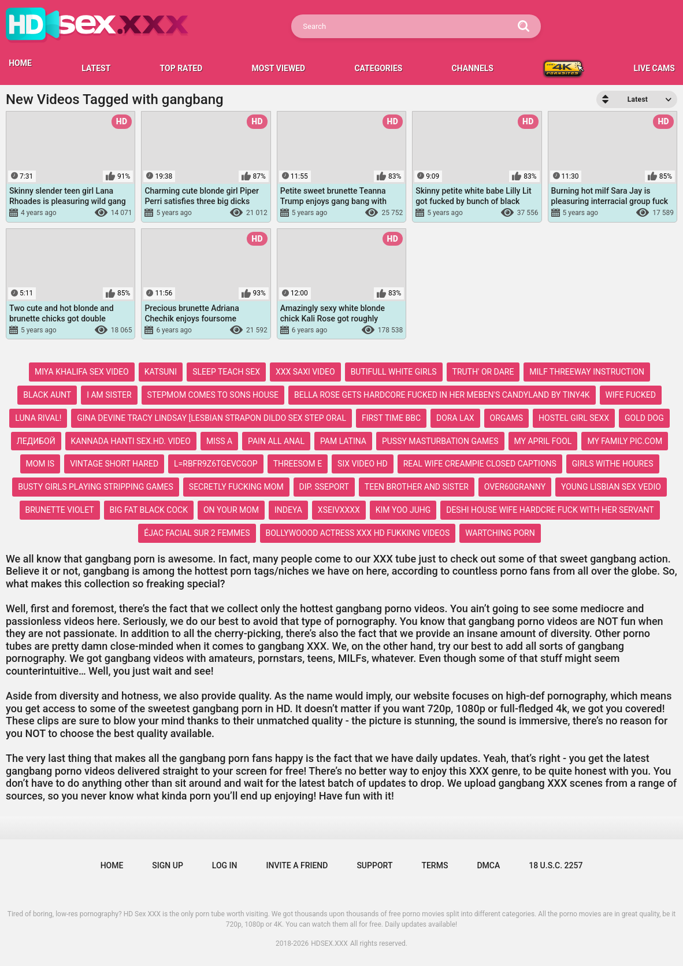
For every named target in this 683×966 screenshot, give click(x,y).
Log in (224, 865)
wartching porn (499, 533)
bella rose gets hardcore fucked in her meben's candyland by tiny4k (442, 394)
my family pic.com (624, 441)
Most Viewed (279, 68)
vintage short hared (114, 463)
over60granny (514, 486)
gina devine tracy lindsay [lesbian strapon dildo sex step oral (211, 418)
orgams (506, 418)
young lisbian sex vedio (611, 486)
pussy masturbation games (440, 441)
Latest (95, 68)
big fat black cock (149, 510)
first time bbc (391, 418)
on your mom (231, 510)
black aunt (47, 394)
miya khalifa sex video (82, 371)
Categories (378, 68)
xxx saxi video (305, 371)
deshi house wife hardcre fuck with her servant (550, 510)
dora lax (455, 418)
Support (374, 865)
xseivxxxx (339, 510)
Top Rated (181, 68)
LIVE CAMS (654, 68)
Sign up (167, 865)
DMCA (488, 865)
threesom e (297, 463)
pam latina (343, 441)
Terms (434, 865)
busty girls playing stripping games (95, 486)
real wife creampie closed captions (479, 463)
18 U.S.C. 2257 (555, 865)
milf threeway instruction (586, 371)
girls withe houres (613, 463)
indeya (288, 510)
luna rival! (38, 418)
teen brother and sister (417, 486)
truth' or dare (483, 371)
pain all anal (276, 441)
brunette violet (59, 510)
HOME (20, 63)
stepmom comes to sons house (213, 394)
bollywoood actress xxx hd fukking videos (358, 533)
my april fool (543, 441)
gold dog (644, 418)
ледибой (36, 441)
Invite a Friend (297, 865)
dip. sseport (324, 486)
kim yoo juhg (403, 510)
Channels (472, 68)
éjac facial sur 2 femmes (197, 533)
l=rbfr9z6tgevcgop (216, 463)
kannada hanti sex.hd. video (131, 441)
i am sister (109, 394)
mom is (40, 463)
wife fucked (631, 394)
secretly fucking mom (236, 486)
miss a (219, 441)
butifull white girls (394, 371)
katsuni (160, 371)
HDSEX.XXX (329, 943)
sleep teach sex (226, 371)
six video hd (362, 463)
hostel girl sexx (574, 418)
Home (112, 865)
